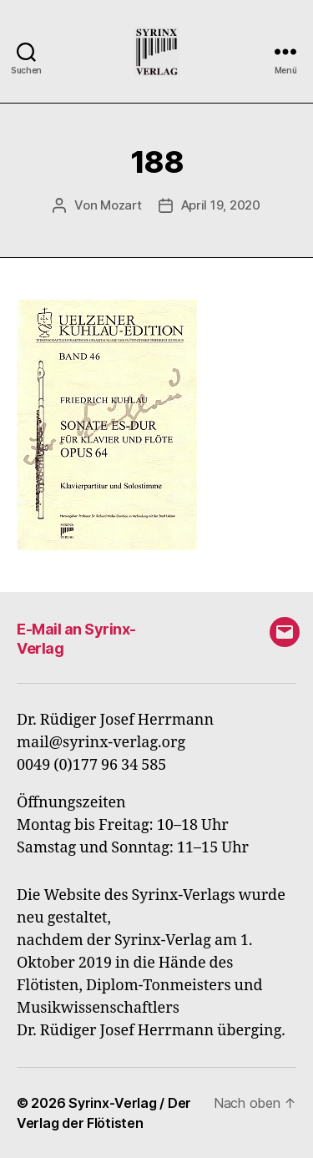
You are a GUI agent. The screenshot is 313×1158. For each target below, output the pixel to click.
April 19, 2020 (220, 205)
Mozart (120, 205)
